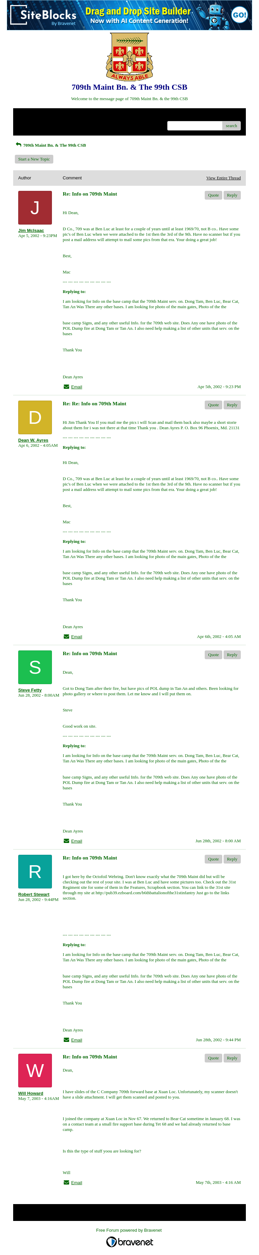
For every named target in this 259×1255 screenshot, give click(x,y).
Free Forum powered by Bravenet (129, 1230)
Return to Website (34, 115)
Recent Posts (29, 123)
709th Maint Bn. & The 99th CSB (50, 145)
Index (60, 115)
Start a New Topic (34, 159)
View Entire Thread (223, 177)
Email (76, 386)
